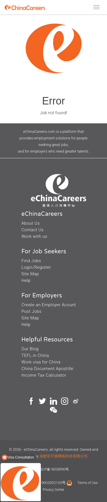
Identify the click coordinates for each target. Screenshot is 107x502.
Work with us (34, 236)
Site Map (30, 273)
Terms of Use (88, 483)
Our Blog (30, 348)
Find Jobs (31, 260)
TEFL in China (35, 355)
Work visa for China (40, 362)
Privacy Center (53, 490)
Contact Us (32, 229)
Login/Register (36, 267)
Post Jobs (31, 311)
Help (26, 280)
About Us (30, 223)
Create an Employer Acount (48, 304)
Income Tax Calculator (43, 375)
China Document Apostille (47, 368)
